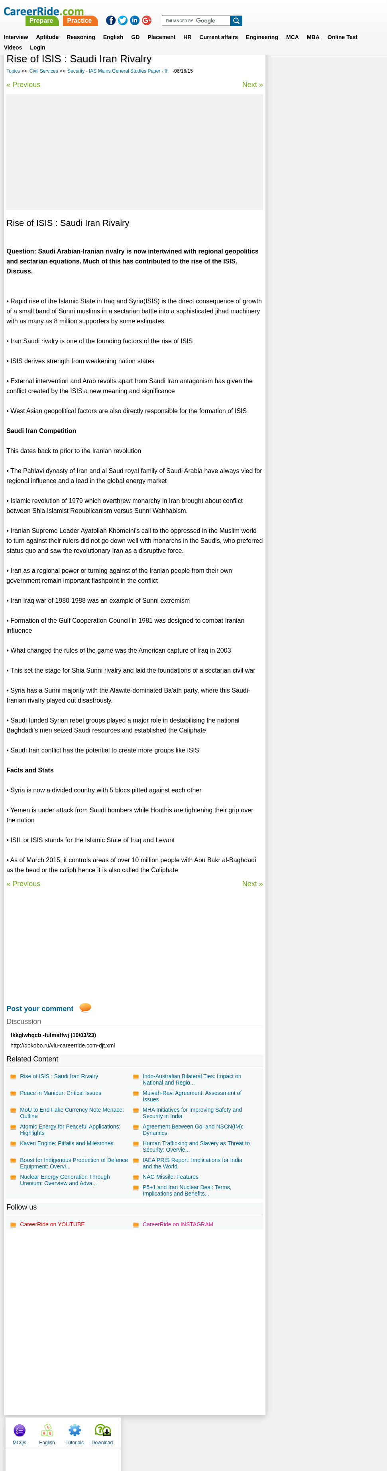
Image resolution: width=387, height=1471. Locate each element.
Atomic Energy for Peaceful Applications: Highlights (70, 1129)
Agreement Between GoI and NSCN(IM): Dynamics (192, 1129)
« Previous (23, 85)
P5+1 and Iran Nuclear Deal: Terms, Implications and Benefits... (186, 1190)
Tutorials (335, 72)
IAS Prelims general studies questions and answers (319, 276)
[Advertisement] (134, 152)
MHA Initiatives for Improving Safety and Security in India (192, 1113)
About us (121, 1430)
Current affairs (219, 27)
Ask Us (222, 1430)
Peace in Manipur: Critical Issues (60, 1093)
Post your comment (39, 1009)
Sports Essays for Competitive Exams (318, 294)
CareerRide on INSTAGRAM (177, 1224)
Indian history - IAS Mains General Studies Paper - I (314, 233)
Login (37, 38)
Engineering (262, 27)
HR (187, 27)
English (113, 27)
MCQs (280, 72)
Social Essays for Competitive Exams (318, 202)
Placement (161, 27)
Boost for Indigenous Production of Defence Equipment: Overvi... (74, 1163)
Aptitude (47, 27)
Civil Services (43, 71)
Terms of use (190, 1430)
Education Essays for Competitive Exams (323, 216)
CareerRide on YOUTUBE (52, 1224)
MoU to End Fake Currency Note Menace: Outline (72, 1113)
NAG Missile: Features (170, 1177)
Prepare (182, 11)
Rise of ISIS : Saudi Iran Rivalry (59, 1076)
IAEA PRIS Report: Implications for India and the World (192, 1163)
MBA (313, 27)
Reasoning (81, 27)
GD (135, 27)
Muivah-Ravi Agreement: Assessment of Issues (191, 1096)
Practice (220, 11)
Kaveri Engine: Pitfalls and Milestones (66, 1143)
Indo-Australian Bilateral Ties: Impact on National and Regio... (191, 1079)
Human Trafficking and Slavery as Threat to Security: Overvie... (195, 1146)
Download (362, 72)
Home (95, 1430)
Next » (251, 85)
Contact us (153, 1430)
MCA (292, 27)
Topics (13, 71)
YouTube (250, 1430)
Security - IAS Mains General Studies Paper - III (118, 71)
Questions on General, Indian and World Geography (321, 254)
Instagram (281, 1430)
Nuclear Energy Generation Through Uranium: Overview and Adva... (65, 1180)
